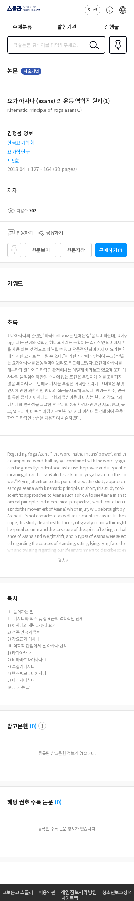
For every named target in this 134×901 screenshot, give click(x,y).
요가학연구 (18, 151)
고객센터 (108, 13)
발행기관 (67, 26)
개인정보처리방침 (78, 892)
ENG (123, 13)
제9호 (13, 160)
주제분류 (22, 26)
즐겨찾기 (116, 53)
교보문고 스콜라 (18, 892)
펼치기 (64, 560)
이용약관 (47, 892)
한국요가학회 (20, 142)
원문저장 (76, 250)
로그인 (92, 9)
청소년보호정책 (116, 892)
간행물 (111, 26)
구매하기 (108, 250)
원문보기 (41, 250)
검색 (92, 50)
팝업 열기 (42, 726)
